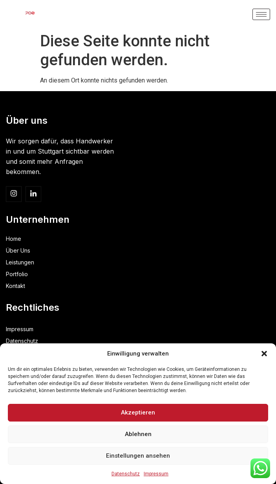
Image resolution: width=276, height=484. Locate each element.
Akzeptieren (138, 412)
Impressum (156, 474)
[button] (264, 354)
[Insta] (14, 194)
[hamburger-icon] (261, 14)
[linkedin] (33, 194)
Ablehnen (138, 434)
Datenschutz (125, 474)
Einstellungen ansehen (138, 456)
